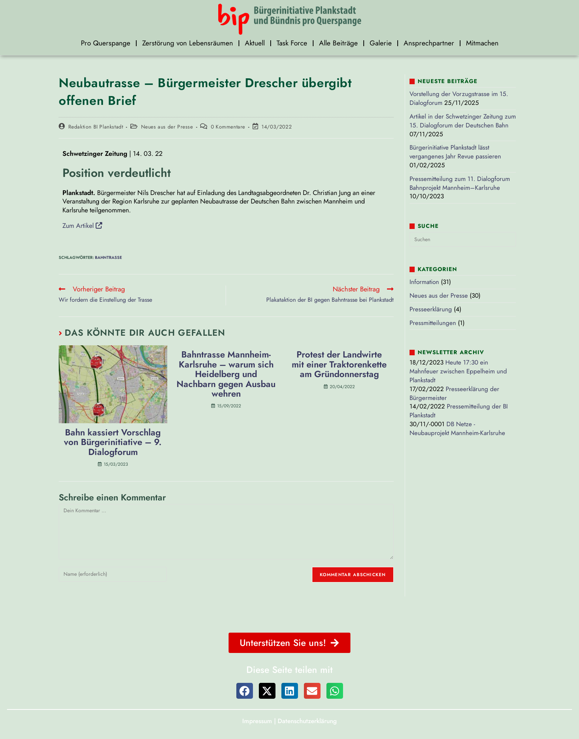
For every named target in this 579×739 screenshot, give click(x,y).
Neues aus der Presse (167, 126)
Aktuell (255, 43)
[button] (244, 691)
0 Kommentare (228, 126)
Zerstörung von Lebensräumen (187, 43)
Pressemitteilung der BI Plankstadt (459, 411)
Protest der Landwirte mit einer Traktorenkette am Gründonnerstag (339, 364)
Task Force (292, 43)
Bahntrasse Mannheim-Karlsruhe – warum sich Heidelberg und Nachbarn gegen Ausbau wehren (226, 374)
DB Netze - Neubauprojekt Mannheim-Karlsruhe (457, 428)
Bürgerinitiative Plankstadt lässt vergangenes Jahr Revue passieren (455, 152)
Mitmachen (482, 43)
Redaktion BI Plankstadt (95, 126)
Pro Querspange (105, 43)
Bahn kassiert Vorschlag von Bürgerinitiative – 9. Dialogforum (113, 442)
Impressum (257, 720)
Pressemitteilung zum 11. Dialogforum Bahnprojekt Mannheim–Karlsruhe (460, 183)
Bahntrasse (108, 257)
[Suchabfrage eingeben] (463, 239)
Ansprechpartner (429, 43)
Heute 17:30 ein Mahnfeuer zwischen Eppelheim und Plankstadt (458, 371)
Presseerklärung (431, 309)
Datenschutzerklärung (307, 720)
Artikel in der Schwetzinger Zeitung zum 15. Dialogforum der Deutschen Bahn (463, 121)
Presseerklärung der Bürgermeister (454, 393)
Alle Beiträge (338, 43)
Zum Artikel (82, 225)
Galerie (381, 43)
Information (424, 281)
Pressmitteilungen (433, 322)
